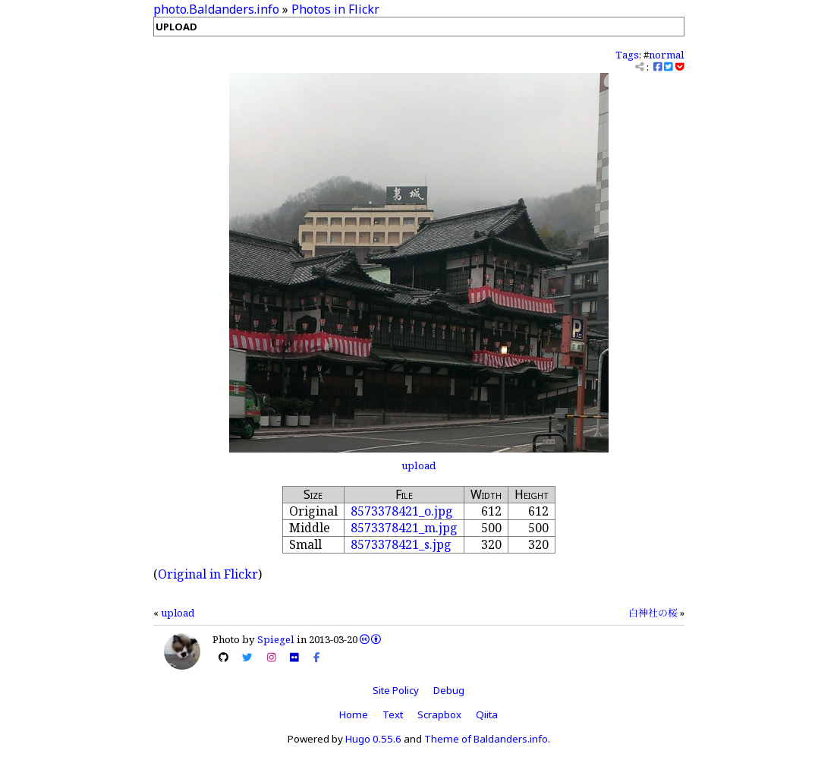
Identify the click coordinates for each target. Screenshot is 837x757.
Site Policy (396, 690)
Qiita (487, 714)
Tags (627, 55)
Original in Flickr (208, 574)
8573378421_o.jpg (402, 511)
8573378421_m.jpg (404, 527)
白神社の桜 (653, 613)
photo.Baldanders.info (216, 9)
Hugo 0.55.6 (373, 739)
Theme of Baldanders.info (486, 739)
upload (418, 465)
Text (392, 714)
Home (353, 714)
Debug (448, 690)
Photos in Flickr (335, 9)
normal (666, 55)
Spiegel (275, 639)
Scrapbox (439, 714)
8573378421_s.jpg (401, 544)
